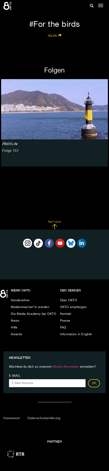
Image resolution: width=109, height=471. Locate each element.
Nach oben (54, 225)
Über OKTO (68, 300)
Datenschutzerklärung (44, 418)
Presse (65, 320)
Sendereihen (20, 300)
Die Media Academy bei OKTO (33, 314)
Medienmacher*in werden (30, 307)
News (15, 320)
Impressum (11, 418)
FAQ (63, 327)
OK (94, 383)
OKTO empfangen (73, 307)
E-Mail (15, 375)
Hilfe (14, 327)
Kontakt (65, 314)
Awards (16, 334)
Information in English (76, 334)
